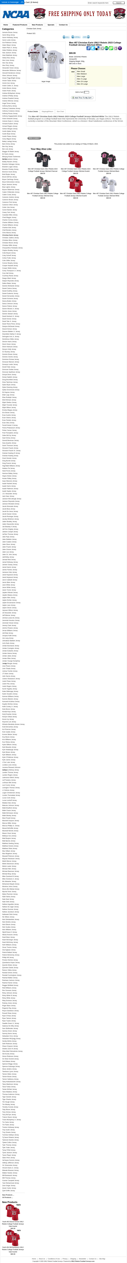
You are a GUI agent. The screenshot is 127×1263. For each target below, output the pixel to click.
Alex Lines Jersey (8, 60)
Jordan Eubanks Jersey (10, 651)
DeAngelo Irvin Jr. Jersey (10, 336)
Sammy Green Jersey (9, 1031)
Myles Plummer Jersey (10, 894)
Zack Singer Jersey (8, 1185)
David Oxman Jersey (9, 319)
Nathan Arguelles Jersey (10, 904)
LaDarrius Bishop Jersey (10, 770)
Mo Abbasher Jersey (9, 881)
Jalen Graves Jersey (9, 549)
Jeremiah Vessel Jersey (10, 623)
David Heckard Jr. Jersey (10, 316)
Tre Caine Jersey (8, 1122)
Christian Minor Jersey (9, 240)
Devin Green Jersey (9, 344)
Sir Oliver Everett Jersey (10, 1059)
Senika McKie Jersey (9, 1041)
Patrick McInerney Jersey (10, 955)
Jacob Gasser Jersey (9, 514)
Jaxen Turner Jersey (9, 590)
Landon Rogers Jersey (10, 775)
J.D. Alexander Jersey (9, 494)
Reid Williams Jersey (9, 988)
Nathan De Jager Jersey (10, 907)
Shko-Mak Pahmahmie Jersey (12, 1051)
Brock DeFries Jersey (9, 177)
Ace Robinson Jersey (9, 42)
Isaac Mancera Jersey (9, 481)
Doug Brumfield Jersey (10, 380)
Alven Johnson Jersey (9, 75)
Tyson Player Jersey (9, 1155)
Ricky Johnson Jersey (9, 993)
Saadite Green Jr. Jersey (10, 1023)
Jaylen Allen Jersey (8, 597)
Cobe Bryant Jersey (9, 253)
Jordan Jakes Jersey (9, 656)
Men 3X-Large (82, 84)
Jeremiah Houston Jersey (11, 620)
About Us (42, 1259)
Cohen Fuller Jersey (9, 258)
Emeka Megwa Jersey (9, 410)
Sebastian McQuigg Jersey (11, 1038)
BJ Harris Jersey (7, 154)
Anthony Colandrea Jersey (11, 108)
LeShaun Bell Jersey (9, 782)
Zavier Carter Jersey (9, 1188)
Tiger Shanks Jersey (9, 1099)
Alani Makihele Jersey (9, 55)
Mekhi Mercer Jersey (9, 861)
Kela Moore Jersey (8, 709)
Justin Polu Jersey (8, 684)
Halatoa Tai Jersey (8, 468)
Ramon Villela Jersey (9, 970)
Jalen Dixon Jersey (8, 544)
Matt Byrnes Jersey (8, 841)
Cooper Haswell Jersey (10, 265)
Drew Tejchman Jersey (10, 382)
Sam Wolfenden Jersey (10, 1028)
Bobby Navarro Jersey (9, 162)
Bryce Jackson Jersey (9, 184)
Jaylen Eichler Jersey (9, 600)
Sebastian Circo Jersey (10, 1036)
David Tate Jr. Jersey (9, 321)
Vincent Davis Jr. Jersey (10, 1168)
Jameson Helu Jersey (9, 572)
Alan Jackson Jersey (9, 53)
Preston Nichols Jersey (10, 960)
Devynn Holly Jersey (9, 349)
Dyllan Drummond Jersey (10, 390)
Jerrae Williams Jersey (10, 630)
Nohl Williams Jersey (9, 945)
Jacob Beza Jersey (8, 509)
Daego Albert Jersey (9, 278)
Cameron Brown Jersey (10, 200)
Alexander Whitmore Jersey (11, 70)
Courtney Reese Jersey (10, 276)
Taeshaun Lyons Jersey (10, 1071)
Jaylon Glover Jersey (9, 608)
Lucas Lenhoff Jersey (9, 800)
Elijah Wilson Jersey (9, 407)
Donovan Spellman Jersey (11, 372)
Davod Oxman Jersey (9, 329)
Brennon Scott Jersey (9, 172)
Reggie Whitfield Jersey (10, 985)
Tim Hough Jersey (8, 1102)
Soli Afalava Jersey (8, 1061)
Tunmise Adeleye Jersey (10, 1135)
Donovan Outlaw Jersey (10, 369)
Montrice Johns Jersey (9, 886)
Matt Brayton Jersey (9, 838)
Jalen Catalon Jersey (9, 542)
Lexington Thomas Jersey (11, 788)
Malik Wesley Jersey (9, 815)
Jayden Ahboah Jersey (10, 592)
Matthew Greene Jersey (10, 846)
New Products (37, 25)
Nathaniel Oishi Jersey (9, 914)
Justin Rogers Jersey (9, 686)
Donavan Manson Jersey (10, 362)
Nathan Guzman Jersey (10, 909)
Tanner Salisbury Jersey (10, 1079)
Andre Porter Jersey (9, 91)
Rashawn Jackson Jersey (11, 980)
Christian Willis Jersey (9, 245)
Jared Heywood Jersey (10, 577)
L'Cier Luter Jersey (8, 762)
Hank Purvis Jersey (8, 471)
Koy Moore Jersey (8, 737)
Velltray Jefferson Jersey (10, 1163)
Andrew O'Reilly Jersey (10, 96)
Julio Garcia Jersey (8, 676)
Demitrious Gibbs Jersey (10, 339)
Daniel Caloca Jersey (9, 288)
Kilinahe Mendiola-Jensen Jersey (13, 724)
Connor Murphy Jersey (10, 263)
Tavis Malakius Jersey (9, 1092)
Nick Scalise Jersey (8, 927)
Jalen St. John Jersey (9, 554)
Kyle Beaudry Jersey (9, 747)
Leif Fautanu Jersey (9, 780)
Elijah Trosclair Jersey (9, 405)
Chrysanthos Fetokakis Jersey (12, 248)
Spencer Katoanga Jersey (11, 1066)
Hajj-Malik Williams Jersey (11, 466)
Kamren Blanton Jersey (10, 699)
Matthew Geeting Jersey (10, 843)
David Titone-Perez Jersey (11, 324)
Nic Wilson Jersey (8, 917)
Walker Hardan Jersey (9, 1173)
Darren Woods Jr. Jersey (10, 309)
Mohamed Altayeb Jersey (10, 884)
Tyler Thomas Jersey (9, 1145)
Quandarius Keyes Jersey (11, 962)
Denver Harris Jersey (9, 342)
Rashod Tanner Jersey (9, 983)
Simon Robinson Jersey (10, 1056)
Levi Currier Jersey (8, 785)
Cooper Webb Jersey (9, 268)
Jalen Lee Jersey (8, 552)
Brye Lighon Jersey (8, 187)
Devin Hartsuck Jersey (9, 347)
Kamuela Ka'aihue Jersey (11, 701)
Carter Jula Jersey (8, 207)
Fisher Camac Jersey (9, 430)
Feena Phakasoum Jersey (11, 428)
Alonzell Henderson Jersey (11, 73)
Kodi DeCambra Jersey (10, 727)
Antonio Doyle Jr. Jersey (10, 121)
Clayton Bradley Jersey (10, 250)
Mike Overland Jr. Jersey (10, 879)
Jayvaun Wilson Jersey (10, 610)
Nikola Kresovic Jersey (10, 935)
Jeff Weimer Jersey (8, 615)
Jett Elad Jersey (7, 633)
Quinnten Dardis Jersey (10, 968)
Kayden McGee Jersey (10, 704)
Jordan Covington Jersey (10, 648)
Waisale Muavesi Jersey (10, 1170)
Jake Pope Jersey (8, 537)
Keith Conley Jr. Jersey (10, 706)
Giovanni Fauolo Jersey (10, 448)
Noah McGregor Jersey (10, 940)
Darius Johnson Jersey (10, 304)
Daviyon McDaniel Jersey (10, 326)
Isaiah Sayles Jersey (9, 491)
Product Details (33, 111)
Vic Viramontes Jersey (9, 1165)
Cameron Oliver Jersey (10, 205)
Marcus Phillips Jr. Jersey (10, 826)
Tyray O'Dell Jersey (8, 1150)
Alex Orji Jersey (7, 63)
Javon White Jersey (9, 587)
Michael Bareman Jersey (10, 871)
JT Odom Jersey (7, 674)
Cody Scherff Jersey (9, 255)
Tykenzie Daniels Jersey (10, 1140)
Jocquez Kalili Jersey (9, 636)
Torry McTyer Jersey (9, 1115)
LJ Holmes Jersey (8, 790)
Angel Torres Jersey (9, 103)
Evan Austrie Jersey (9, 415)
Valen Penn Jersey (8, 1158)
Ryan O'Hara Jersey (9, 1016)
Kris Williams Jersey (9, 739)
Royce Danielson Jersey (10, 1011)
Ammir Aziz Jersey (8, 83)
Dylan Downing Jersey (9, 387)
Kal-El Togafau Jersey (9, 689)
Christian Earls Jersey (33, 29)
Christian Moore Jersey (10, 243)
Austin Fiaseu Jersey (9, 136)
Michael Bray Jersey (9, 874)
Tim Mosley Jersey (8, 1104)
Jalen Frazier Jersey (9, 547)
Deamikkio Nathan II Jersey (11, 334)
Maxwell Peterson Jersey (10, 856)
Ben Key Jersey (7, 146)
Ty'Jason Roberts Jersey (10, 1137)
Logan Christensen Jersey (11, 793)
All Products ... (7, 1197)
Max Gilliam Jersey (8, 851)
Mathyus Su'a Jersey (9, 836)
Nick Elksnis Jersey (8, 924)
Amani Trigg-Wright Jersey (11, 78)
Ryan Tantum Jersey (9, 1018)
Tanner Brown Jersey (9, 1076)
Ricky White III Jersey (9, 995)
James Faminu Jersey (9, 570)
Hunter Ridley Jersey (9, 478)
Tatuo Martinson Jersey (10, 1084)
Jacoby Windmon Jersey (10, 519)
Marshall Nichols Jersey (10, 831)
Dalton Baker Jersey (9, 283)
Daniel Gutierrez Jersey (10, 293)
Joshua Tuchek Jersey (9, 671)
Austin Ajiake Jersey (9, 131)
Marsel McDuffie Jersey (10, 828)
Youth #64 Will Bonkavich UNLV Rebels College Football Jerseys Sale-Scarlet (13, 1249)
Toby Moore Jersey (8, 1109)
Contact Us (63, 25)
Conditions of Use (54, 1259)
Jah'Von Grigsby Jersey (10, 529)
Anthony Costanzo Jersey (11, 111)
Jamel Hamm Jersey (9, 567)
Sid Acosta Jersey (8, 1054)
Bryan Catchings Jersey (10, 179)
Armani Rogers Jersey (9, 126)
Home (5, 25)
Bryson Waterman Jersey (10, 189)
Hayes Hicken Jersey (9, 476)
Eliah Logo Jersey (8, 395)
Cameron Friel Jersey (9, 202)
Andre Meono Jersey (9, 88)
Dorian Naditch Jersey (9, 377)
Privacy (64, 1259)
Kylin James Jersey (8, 760)
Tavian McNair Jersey (9, 1089)
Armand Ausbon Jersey (10, 124)
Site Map (102, 1259)
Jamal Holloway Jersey (10, 562)
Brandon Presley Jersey (10, 169)
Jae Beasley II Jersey (9, 527)
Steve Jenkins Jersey (9, 1069)
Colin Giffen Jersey (8, 260)
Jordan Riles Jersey (9, 658)
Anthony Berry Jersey (9, 106)
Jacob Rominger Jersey (10, 516)
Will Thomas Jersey (8, 1178)
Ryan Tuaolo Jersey (9, 1021)
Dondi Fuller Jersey (8, 367)
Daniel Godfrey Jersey (9, 291)
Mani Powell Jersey (8, 818)
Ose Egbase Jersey (9, 950)
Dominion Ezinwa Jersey (10, 359)
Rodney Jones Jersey (9, 1003)
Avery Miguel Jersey (9, 139)
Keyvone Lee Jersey (9, 722)
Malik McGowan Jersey (10, 813)
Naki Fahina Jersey (8, 897)
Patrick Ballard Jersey (9, 952)
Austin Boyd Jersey (8, 134)
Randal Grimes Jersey (9, 973)
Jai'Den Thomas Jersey (10, 534)
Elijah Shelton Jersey (9, 402)
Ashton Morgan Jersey (9, 129)
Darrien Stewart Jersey (10, 314)
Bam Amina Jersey (8, 144)
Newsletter (82, 1259)
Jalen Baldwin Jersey (9, 539)
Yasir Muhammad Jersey (10, 1183)
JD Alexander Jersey (9, 613)
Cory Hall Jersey (7, 273)
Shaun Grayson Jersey (10, 1046)
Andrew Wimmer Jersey (10, 101)
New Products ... (8, 1195)
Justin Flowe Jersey (9, 681)
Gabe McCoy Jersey (9, 435)
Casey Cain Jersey (8, 212)
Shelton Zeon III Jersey (10, 1049)
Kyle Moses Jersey (8, 752)
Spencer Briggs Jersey (10, 1064)
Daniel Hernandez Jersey (10, 296)
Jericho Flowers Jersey (10, 628)
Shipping (73, 1259)
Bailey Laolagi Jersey (9, 141)
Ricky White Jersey (8, 998)
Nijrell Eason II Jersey (9, 932)
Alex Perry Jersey (8, 65)
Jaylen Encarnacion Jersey (11, 603)
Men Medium (82, 74)
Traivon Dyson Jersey (9, 1117)
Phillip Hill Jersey (8, 957)
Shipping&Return (47, 111)
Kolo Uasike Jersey (8, 732)
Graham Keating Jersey (10, 456)
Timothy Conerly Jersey (10, 1107)
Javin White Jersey (8, 585)
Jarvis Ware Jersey (8, 582)
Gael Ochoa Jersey (8, 438)
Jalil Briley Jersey (8, 557)
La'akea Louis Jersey (9, 765)
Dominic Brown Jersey (9, 354)
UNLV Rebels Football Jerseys (53, 1261)
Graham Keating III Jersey (11, 453)
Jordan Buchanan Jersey (10, 646)
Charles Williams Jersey (10, 222)
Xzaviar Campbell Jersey (10, 1180)
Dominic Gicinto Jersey (10, 357)
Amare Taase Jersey (9, 80)
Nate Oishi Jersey (8, 902)
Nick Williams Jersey (9, 929)
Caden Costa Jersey (9, 195)
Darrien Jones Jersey (9, 311)
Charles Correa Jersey (9, 220)
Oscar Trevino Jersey (9, 947)
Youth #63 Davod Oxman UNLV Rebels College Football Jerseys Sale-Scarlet (13, 1223)
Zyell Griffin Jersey (8, 1191)
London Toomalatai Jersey (11, 795)
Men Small (81, 71)
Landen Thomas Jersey (10, 772)
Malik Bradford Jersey (9, 808)
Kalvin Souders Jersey (9, 694)
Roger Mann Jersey (9, 1006)
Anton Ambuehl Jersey (9, 118)
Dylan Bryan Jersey (8, 385)
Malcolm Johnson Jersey (10, 805)
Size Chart (60, 111)
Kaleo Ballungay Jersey (10, 691)
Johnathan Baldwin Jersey (11, 641)
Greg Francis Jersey (9, 463)
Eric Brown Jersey (8, 412)
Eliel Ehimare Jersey (9, 400)
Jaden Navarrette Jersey (10, 524)
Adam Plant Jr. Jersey (9, 48)
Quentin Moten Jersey (9, 965)
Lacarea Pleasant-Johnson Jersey (11, 768)
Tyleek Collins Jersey (9, 1142)
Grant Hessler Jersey (9, 458)
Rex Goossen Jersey (9, 990)
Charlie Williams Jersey (10, 225)
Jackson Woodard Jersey (10, 504)
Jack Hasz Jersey (8, 496)
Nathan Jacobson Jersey (10, 912)
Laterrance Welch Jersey (10, 777)
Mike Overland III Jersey (10, 876)
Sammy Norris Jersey (9, 1033)
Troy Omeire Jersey (9, 1132)
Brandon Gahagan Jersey (11, 164)
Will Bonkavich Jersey (9, 1175)
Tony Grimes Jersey (9, 1112)
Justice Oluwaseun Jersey (11, 679)
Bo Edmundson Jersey (10, 159)
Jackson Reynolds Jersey (11, 501)
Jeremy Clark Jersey (9, 625)
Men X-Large (82, 79)
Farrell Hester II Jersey (10, 425)
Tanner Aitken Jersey (9, 1074)
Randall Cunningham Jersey (11, 975)
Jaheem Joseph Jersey (10, 532)
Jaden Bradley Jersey (9, 521)
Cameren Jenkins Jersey (10, 197)
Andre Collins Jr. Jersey (10, 86)
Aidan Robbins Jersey (9, 50)
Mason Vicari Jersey (9, 833)
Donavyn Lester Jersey (10, 364)
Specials (51, 25)
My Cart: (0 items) (30, 2)
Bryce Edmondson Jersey (11, 182)
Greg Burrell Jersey (8, 461)
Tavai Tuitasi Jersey (9, 1087)
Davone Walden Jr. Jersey (11, 331)
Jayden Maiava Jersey (9, 595)
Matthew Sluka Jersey (9, 848)
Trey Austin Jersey (8, 1130)
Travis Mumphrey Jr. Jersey (11, 1120)
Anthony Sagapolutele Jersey (12, 116)
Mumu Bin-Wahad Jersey (10, 889)
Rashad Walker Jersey (9, 978)
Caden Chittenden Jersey (10, 192)
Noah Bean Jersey (8, 937)
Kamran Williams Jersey (10, 696)
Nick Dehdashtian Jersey (10, 919)
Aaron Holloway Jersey (10, 37)
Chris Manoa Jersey (9, 233)
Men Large (81, 76)
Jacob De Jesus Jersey (10, 511)
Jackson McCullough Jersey (11, 499)
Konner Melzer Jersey (9, 734)
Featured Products (20, 25)
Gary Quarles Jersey (9, 443)
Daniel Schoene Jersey (10, 298)
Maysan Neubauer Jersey (11, 859)
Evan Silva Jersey (8, 423)
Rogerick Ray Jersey (9, 1008)
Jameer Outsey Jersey (9, 565)
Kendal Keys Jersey (9, 712)
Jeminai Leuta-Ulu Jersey (10, 618)
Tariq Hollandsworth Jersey (11, 1082)
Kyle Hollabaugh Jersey (10, 750)
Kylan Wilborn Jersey (9, 744)
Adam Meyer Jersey (9, 45)
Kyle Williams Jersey (9, 755)
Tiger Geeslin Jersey (9, 1097)
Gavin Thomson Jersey (10, 445)
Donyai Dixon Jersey (9, 374)
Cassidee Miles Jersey (9, 215)
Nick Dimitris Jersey (9, 922)
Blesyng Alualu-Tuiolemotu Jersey (11, 157)
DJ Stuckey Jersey (8, 352)
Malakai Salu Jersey (9, 803)
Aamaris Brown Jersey (9, 32)
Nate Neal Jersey (8, 899)
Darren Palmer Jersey (9, 306)
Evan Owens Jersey (9, 418)
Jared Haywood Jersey (10, 575)
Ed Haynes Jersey (8, 392)
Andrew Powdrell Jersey (10, 98)
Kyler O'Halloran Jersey (10, 757)
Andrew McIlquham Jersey (11, 93)
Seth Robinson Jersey (9, 1044)
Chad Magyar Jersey (9, 217)
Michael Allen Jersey (9, 869)
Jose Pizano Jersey (8, 666)
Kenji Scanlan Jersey (9, 714)
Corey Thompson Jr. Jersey (11, 271)
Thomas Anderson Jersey (11, 1094)
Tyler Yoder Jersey (8, 1147)
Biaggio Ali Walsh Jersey (10, 151)
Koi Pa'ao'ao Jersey (9, 729)
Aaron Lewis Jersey (9, 40)
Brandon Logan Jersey (10, 167)
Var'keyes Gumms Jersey (10, 1160)
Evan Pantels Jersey (9, 420)
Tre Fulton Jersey (8, 1125)
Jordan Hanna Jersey (9, 653)
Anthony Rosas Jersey (9, 113)
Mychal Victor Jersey (9, 891)
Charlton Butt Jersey (9, 227)
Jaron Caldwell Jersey (9, 580)
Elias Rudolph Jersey (9, 397)
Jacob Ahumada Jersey (10, 506)
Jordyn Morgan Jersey (9, 663)
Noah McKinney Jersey (10, 942)
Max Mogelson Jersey (9, 853)
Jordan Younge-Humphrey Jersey (11, 661)
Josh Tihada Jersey (8, 668)
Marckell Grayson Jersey (10, 821)
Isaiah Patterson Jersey (10, 489)
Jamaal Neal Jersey (9, 559)
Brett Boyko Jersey (8, 174)
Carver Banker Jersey (9, 210)
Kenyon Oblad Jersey (9, 717)
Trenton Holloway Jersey (10, 1127)
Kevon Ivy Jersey (8, 719)
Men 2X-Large (82, 81)
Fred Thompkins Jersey (10, 433)
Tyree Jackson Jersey (9, 1153)
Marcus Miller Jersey (9, 823)
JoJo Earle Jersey (8, 643)
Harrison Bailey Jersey (9, 473)
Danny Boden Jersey (9, 301)
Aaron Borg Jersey (8, 35)
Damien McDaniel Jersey (10, 286)
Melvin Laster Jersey (9, 866)
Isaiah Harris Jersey (9, 486)
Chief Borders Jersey (9, 230)
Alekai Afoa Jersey (8, 58)
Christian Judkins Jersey (10, 238)
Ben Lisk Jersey (7, 149)
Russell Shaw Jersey (9, 1013)
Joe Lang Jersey (7, 638)
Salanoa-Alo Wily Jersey (10, 1026)
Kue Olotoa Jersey (8, 742)
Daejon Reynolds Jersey (10, 281)
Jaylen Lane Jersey (8, 605)
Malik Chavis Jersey (9, 810)
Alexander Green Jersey (10, 68)
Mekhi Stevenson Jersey (10, 864)
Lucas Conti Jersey (8, 798)
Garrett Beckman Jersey (10, 440)
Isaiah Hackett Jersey (9, 483)
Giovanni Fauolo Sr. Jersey (11, 450)
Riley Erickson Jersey (9, 1000)
